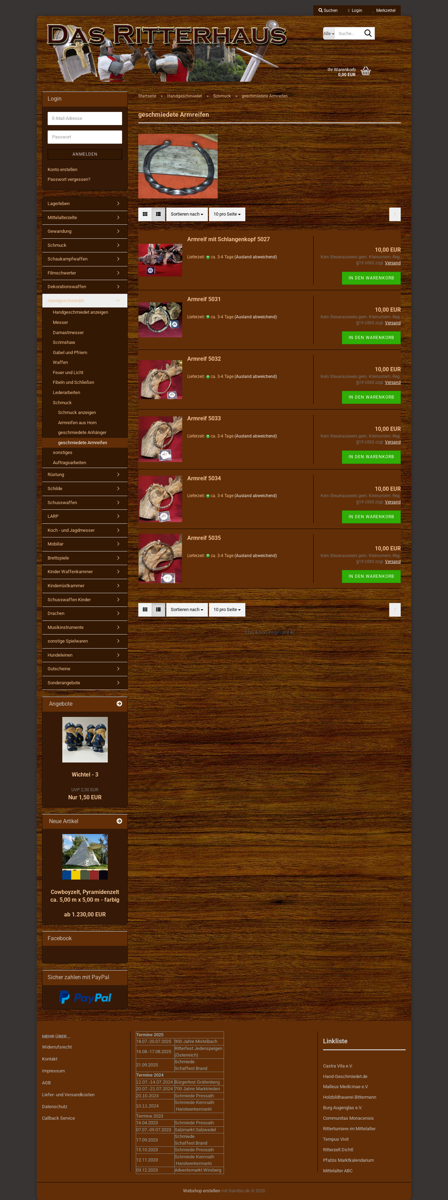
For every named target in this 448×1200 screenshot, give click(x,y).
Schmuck (57, 245)
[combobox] (187, 214)
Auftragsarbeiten (69, 462)
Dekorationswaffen (67, 286)
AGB (46, 1082)
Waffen (60, 362)
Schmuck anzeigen (77, 412)
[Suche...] (328, 33)
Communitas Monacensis (348, 1118)
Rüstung (56, 474)
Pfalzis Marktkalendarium (348, 1160)
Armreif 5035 (204, 538)
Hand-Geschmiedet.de (345, 1076)
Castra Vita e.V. (338, 1066)
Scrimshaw (64, 342)
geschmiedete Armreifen (82, 442)
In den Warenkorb (371, 278)
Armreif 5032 (204, 358)
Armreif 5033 (204, 418)
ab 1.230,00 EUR (85, 914)
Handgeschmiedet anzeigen (80, 312)
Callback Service (58, 1118)
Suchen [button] (328, 10)
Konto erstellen (62, 169)
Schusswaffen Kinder (69, 599)
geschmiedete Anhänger (82, 432)
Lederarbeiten (66, 392)
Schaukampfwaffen (68, 259)
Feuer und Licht (68, 372)
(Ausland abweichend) (255, 257)
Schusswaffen (62, 502)
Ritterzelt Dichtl (338, 1149)
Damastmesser (68, 332)
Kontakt (49, 1059)
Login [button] (355, 10)
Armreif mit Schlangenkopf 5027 (228, 239)
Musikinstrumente (66, 627)
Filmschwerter (62, 273)
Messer (60, 322)
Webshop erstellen (201, 1190)
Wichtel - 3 (85, 774)
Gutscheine (59, 668)
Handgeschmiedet (66, 300)
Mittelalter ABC (337, 1170)
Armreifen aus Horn (77, 422)
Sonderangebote (64, 682)
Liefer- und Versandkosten (68, 1094)
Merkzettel (384, 10)
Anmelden (85, 154)
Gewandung (59, 231)
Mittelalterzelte (62, 217)
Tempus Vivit (336, 1139)
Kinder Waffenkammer (70, 571)
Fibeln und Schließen (73, 382)
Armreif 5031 (204, 299)
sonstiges (62, 452)
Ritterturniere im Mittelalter (349, 1128)
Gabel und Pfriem (70, 352)
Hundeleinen (60, 655)
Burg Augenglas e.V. (342, 1107)
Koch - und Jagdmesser (71, 530)
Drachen (56, 613)
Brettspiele (58, 558)
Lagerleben (59, 203)
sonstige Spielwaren (68, 641)
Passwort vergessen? (69, 179)
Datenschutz (54, 1106)
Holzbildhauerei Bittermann (349, 1097)
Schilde (55, 488)
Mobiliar (55, 544)
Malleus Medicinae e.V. (346, 1086)
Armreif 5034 (204, 478)
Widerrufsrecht (57, 1047)
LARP (53, 516)
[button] (145, 214)
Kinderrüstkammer (66, 585)
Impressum (53, 1070)
